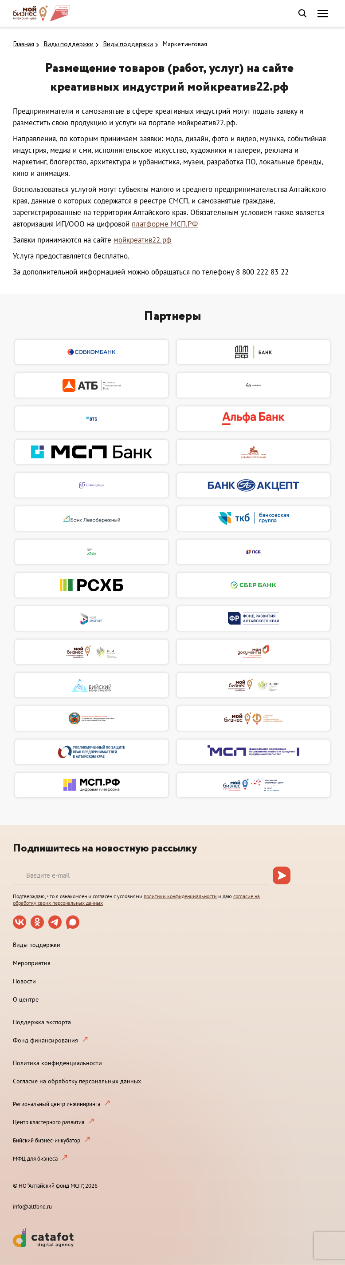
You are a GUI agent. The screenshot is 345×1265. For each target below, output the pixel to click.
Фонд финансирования (45, 1040)
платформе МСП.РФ (165, 224)
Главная (23, 44)
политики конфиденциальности (180, 896)
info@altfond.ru (32, 1206)
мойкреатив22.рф (143, 240)
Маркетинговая (184, 44)
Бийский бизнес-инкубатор (46, 1140)
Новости (24, 981)
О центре (26, 999)
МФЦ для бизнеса (35, 1158)
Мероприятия (32, 963)
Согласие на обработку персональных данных (77, 1081)
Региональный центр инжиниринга (56, 1104)
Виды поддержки (68, 44)
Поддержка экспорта (42, 1022)
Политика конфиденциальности (57, 1063)
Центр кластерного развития (48, 1122)
